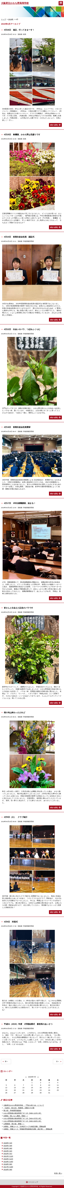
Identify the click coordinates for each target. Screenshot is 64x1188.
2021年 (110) (8, 1156)
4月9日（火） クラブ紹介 (15, 817)
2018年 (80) (7, 1164)
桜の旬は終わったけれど (14, 712)
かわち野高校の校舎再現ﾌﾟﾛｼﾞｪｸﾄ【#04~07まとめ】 (22, 1118)
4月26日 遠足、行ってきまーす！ (19, 30)
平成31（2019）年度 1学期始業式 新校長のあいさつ (28, 1024)
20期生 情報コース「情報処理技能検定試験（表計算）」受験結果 (27, 1129)
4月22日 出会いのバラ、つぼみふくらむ (22, 329)
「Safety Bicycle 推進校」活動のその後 (18, 1108)
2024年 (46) (7, 1148)
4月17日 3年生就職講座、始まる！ (20, 503)
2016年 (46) (7, 1169)
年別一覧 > (58, 1173)
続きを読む (54, 125)
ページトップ (33, 1182)
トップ (3, 19)
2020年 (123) (8, 1159)
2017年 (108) (8, 1167)
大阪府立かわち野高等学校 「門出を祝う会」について (23, 1105)
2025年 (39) (7, 1146)
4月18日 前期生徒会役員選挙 (17, 427)
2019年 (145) (8, 1162)
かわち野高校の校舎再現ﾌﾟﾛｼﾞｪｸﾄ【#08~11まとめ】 (22, 1113)
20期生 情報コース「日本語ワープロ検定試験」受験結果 (24, 1126)
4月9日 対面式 (11, 922)
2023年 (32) (7, 1151)
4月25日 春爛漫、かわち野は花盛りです (22, 134)
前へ (6, 1061)
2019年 (11, 19)
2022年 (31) (7, 1153)
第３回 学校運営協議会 (12, 1110)
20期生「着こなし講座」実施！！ (15, 1116)
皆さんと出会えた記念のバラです (18, 608)
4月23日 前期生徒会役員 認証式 (19, 237)
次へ (57, 1061)
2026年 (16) (7, 1143)
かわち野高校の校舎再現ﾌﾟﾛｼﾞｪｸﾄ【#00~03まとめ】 (22, 1121)
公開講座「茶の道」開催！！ (14, 1124)
